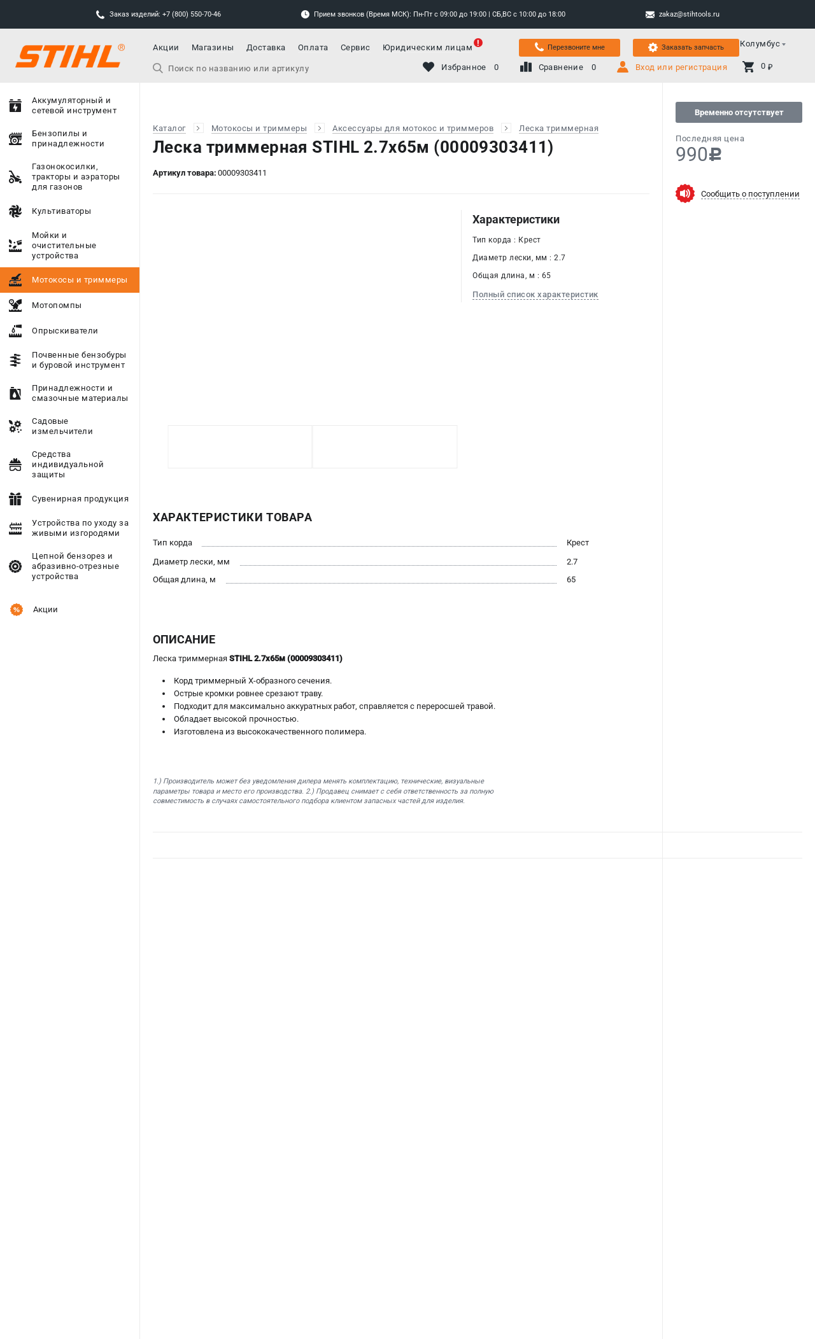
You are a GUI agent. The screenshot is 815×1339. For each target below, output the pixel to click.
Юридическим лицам (428, 47)
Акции (166, 47)
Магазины (213, 47)
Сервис (356, 47)
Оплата (313, 47)
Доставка (266, 47)
